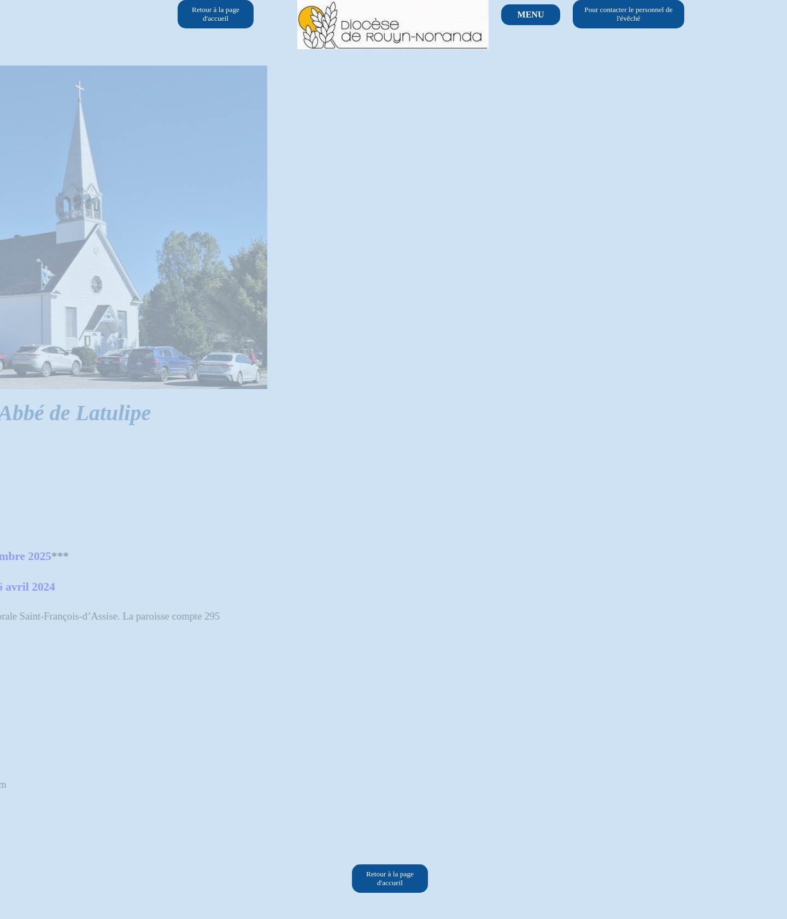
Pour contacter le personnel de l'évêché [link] (628, 13)
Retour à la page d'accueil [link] (215, 13)
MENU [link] (531, 14)
